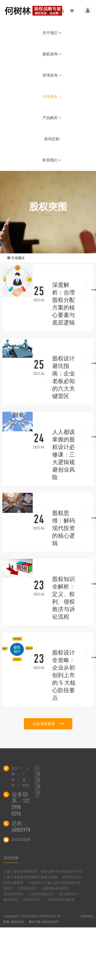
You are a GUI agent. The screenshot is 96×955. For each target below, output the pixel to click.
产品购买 (51, 118)
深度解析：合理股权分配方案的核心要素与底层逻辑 (63, 304)
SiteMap (87, 916)
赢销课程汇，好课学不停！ (23, 899)
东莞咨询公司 (72, 877)
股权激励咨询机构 (55, 888)
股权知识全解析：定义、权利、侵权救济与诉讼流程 (63, 598)
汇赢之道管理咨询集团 (20, 871)
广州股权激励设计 (41, 894)
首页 (51, 12)
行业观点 (51, 97)
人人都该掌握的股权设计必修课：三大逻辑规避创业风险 (63, 454)
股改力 (8, 888)
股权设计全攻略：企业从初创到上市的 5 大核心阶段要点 (64, 675)
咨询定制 (51, 139)
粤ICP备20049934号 (44, 922)
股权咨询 (51, 54)
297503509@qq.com (29, 840)
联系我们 (51, 160)
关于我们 (51, 33)
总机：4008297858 (23, 826)
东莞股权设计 (28, 888)
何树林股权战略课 (61, 899)
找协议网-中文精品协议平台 (61, 871)
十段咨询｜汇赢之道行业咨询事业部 (54, 883)
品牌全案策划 (13, 883)
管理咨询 (51, 75)
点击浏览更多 (48, 724)
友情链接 (10, 858)
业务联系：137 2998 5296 (20, 804)
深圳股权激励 (13, 894)
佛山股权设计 (69, 894)
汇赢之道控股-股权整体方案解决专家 (30, 877)
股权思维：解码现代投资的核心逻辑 (63, 528)
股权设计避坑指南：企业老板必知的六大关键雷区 (63, 377)
